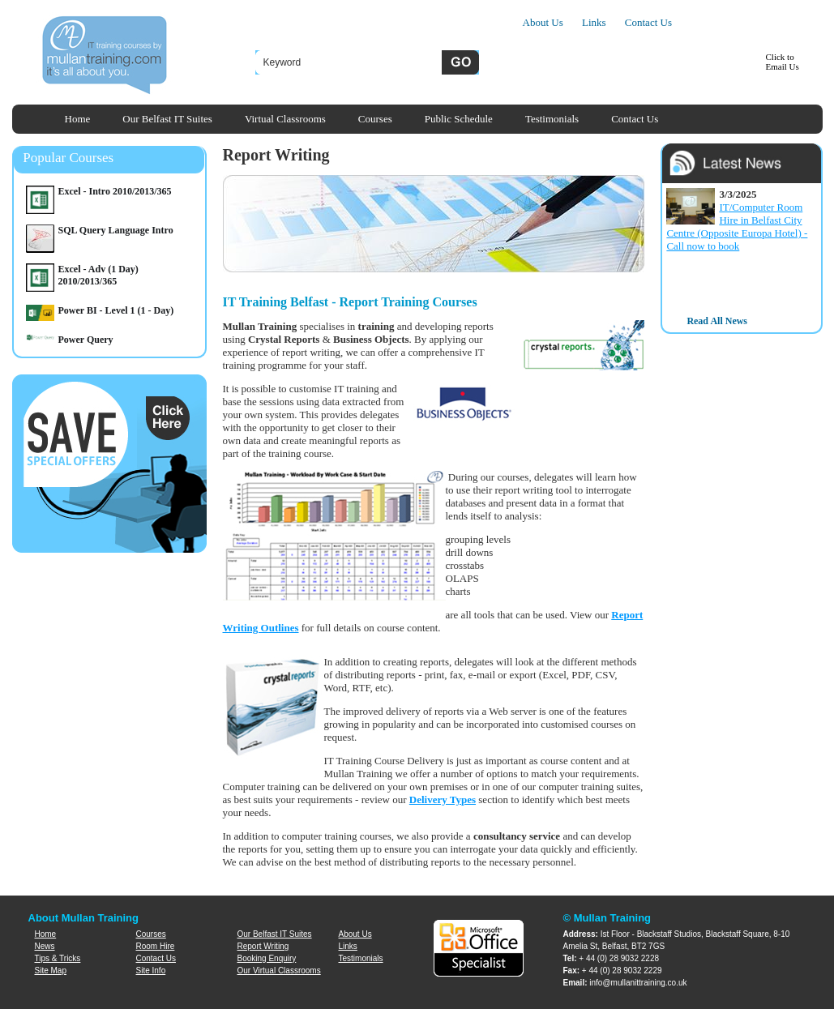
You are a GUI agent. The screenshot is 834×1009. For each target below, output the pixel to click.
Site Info (151, 970)
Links (594, 22)
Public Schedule (459, 119)
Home (78, 119)
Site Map (50, 970)
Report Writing (263, 946)
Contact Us (648, 22)
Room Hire (155, 946)
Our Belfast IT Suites (167, 119)
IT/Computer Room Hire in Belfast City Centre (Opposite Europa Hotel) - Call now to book (736, 226)
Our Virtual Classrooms (279, 970)
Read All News (716, 321)
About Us (543, 22)
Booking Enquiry (267, 958)
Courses (375, 119)
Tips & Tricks (58, 958)
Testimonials (552, 119)
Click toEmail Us (782, 61)
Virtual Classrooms (285, 119)
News (45, 946)
